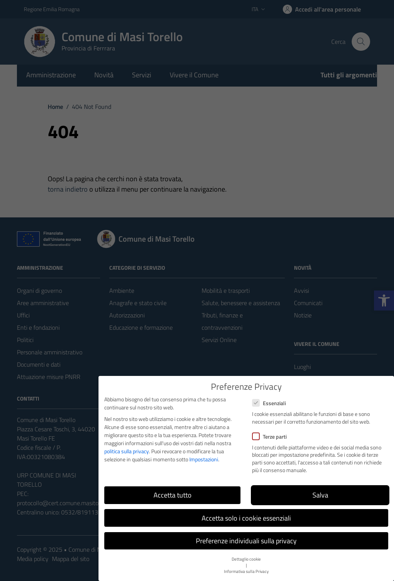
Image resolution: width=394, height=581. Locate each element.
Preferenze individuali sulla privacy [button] (246, 541)
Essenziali (269, 403)
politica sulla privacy (126, 451)
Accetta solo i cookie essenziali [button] (246, 518)
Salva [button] (320, 495)
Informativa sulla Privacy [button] (246, 571)
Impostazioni (203, 459)
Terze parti (269, 436)
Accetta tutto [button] (173, 495)
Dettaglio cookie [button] (246, 559)
